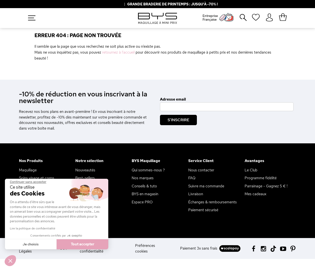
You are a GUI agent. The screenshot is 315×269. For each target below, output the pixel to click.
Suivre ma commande (206, 186)
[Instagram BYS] (263, 248)
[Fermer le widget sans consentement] (28, 181)
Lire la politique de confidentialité (32, 228)
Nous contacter (201, 170)
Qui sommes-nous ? (148, 170)
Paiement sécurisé (203, 210)
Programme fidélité (261, 178)
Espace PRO (142, 202)
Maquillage (28, 170)
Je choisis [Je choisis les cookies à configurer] (31, 244)
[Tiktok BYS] (273, 249)
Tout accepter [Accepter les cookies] (82, 244)
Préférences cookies (145, 248)
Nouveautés (85, 170)
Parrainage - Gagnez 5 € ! (266, 186)
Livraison (195, 194)
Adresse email (173, 99)
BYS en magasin (145, 194)
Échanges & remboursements (212, 202)
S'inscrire (178, 119)
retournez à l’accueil (118, 52)
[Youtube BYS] (283, 248)
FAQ (191, 178)
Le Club (251, 170)
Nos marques (143, 178)
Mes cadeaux (255, 194)
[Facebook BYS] (254, 248)
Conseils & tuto (144, 186)
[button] (10, 261)
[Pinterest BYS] (293, 248)
